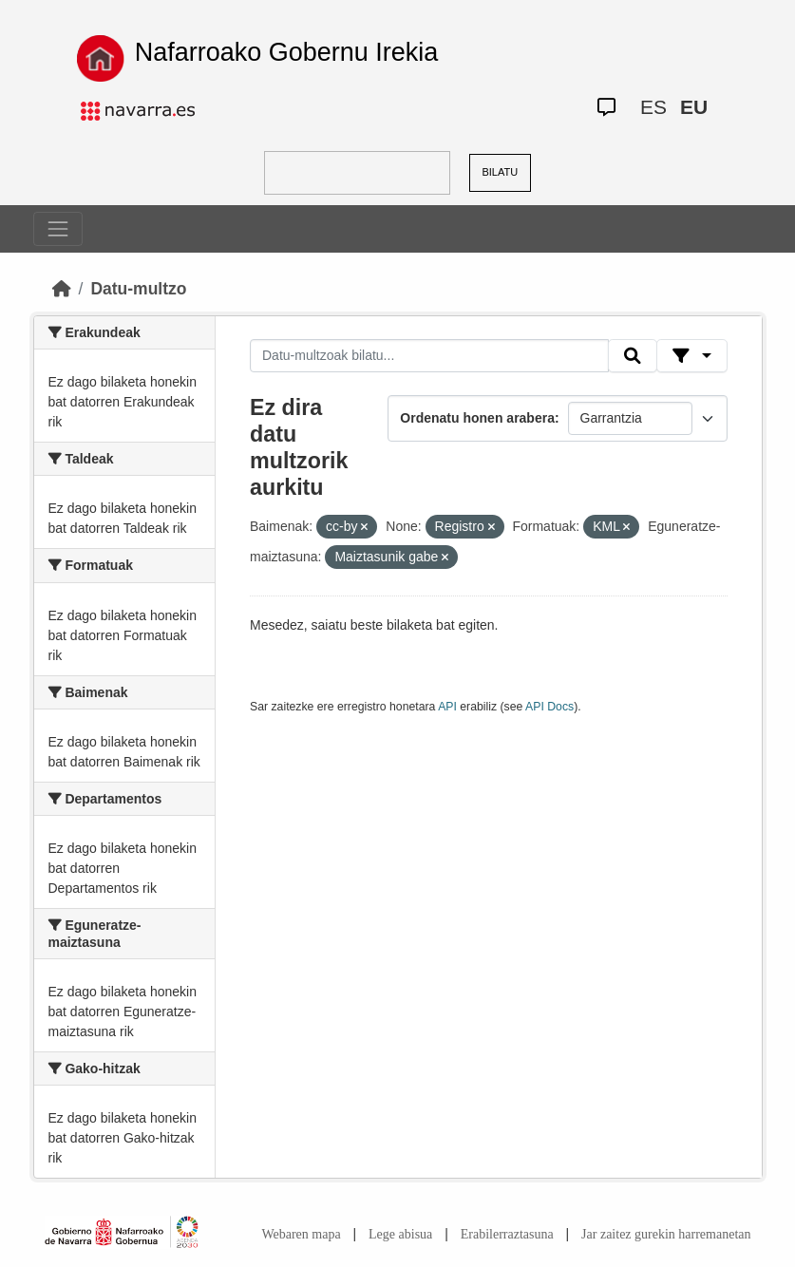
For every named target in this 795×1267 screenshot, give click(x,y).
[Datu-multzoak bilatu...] (429, 356)
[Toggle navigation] (58, 229)
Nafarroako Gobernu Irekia (287, 52)
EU (694, 107)
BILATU (500, 172)
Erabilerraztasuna (507, 1234)
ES (653, 107)
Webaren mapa (300, 1234)
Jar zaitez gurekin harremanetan (665, 1234)
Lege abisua (400, 1234)
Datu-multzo (138, 288)
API (447, 706)
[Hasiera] (61, 288)
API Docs (549, 706)
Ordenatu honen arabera (477, 417)
